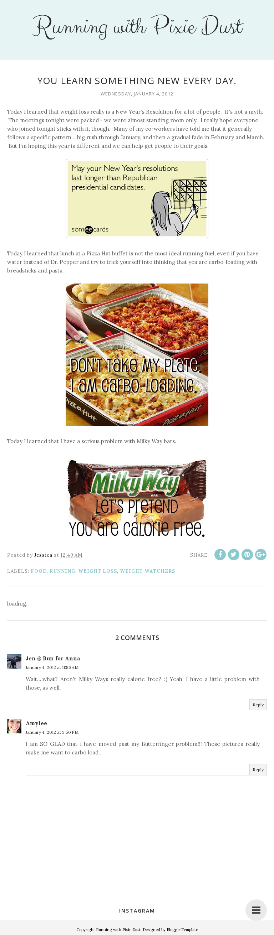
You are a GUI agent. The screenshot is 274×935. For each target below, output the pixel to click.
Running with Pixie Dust (137, 27)
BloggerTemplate (182, 929)
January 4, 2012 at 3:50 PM (52, 732)
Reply (258, 704)
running (62, 571)
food (39, 571)
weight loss (97, 571)
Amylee (36, 723)
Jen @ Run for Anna (53, 658)
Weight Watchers (147, 571)
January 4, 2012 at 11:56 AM (52, 667)
